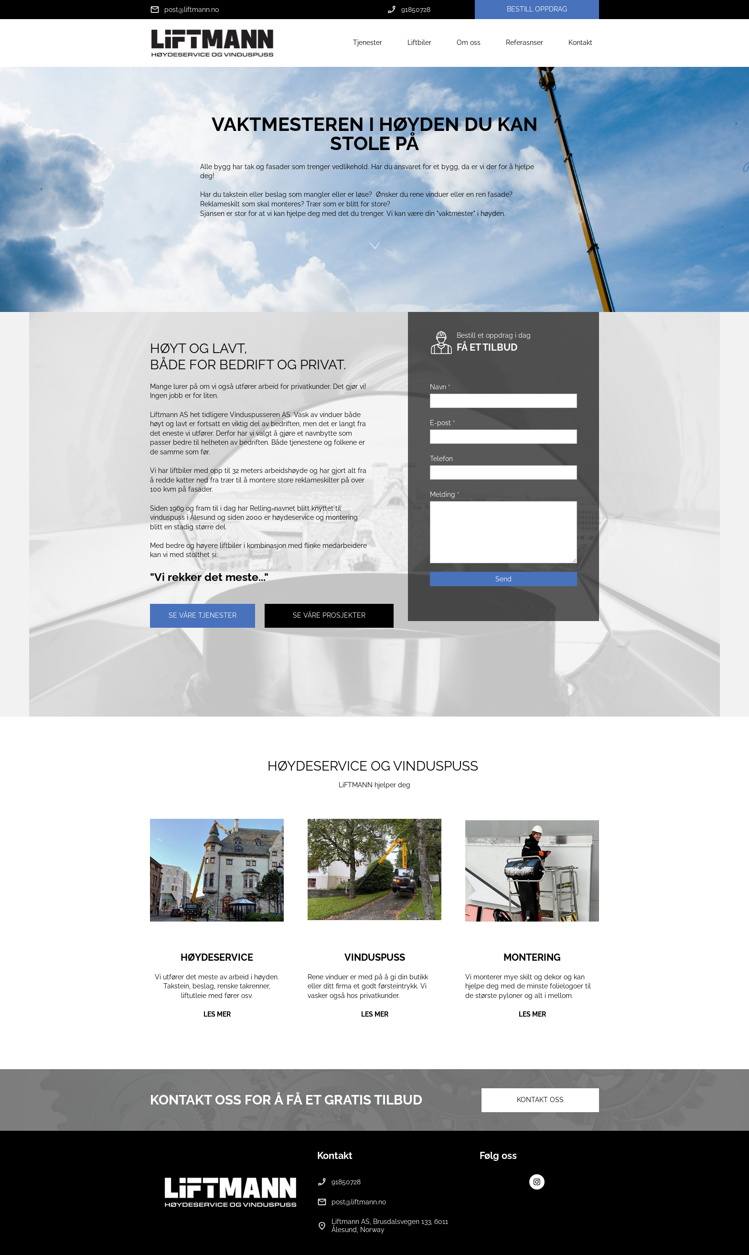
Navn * (440, 387)
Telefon (441, 458)
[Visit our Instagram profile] (537, 1182)
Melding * (445, 494)
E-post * (442, 423)
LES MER (217, 1014)
